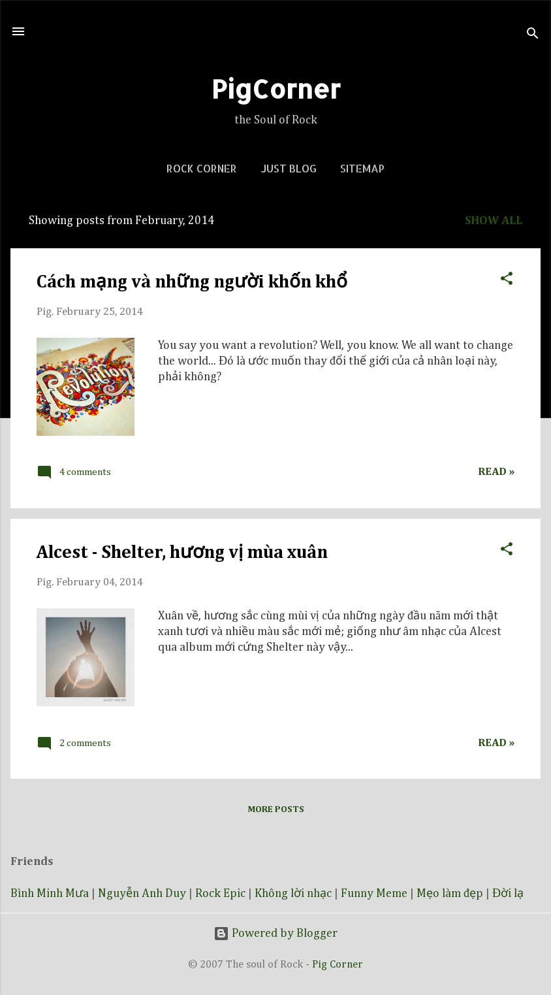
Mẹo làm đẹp (450, 894)
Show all (493, 221)
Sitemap (362, 168)
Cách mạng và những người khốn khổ (192, 282)
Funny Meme (374, 894)
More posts (275, 809)
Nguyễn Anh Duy (142, 894)
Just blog (288, 168)
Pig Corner (337, 964)
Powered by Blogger (275, 933)
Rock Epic (220, 894)
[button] (506, 277)
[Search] (533, 36)
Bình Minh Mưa (49, 894)
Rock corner (201, 168)
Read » (496, 472)
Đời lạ (508, 894)
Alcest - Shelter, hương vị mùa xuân (182, 553)
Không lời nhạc (293, 894)
